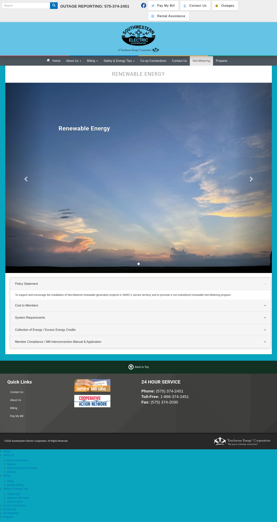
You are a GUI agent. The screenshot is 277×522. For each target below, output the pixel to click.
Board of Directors (18, 460)
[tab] (140, 284)
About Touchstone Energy (22, 467)
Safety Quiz (14, 494)
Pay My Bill (16, 416)
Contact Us (179, 60)
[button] (25, 178)
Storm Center (15, 501)
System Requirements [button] (30, 317)
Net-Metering (201, 60)
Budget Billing (15, 484)
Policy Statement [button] (26, 283)
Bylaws (11, 471)
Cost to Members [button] (26, 305)
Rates (10, 481)
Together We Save (18, 497)
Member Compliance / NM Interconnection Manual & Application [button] (58, 342)
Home (56, 60)
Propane (221, 60)
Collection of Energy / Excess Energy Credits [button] (45, 329)
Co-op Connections (153, 60)
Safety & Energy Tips (119, 60)
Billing (92, 60)
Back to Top (142, 366)
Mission (11, 464)
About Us (73, 60)
